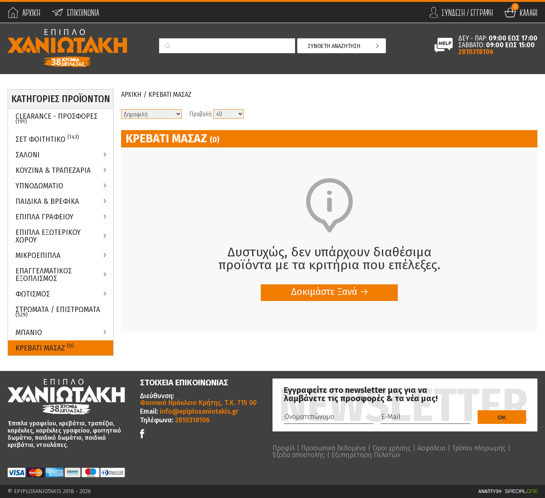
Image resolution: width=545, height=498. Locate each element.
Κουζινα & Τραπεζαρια (53, 170)
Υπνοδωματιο (39, 185)
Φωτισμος (33, 293)
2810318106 (476, 51)
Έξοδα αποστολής (298, 454)
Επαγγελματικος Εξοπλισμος (44, 274)
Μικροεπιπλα (38, 255)
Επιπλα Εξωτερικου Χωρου (48, 236)
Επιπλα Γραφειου (44, 216)
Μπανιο (29, 332)
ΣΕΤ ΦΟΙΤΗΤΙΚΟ (47, 138)
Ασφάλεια (431, 448)
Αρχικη (131, 94)
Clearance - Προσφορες (57, 118)
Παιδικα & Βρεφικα (47, 201)
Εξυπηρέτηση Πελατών (366, 454)
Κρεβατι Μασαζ (45, 347)
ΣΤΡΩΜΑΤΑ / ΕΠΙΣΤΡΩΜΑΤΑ (58, 311)
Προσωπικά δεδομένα (333, 448)
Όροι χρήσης (391, 448)
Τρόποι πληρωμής (479, 448)
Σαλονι (28, 154)
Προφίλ (283, 448)
